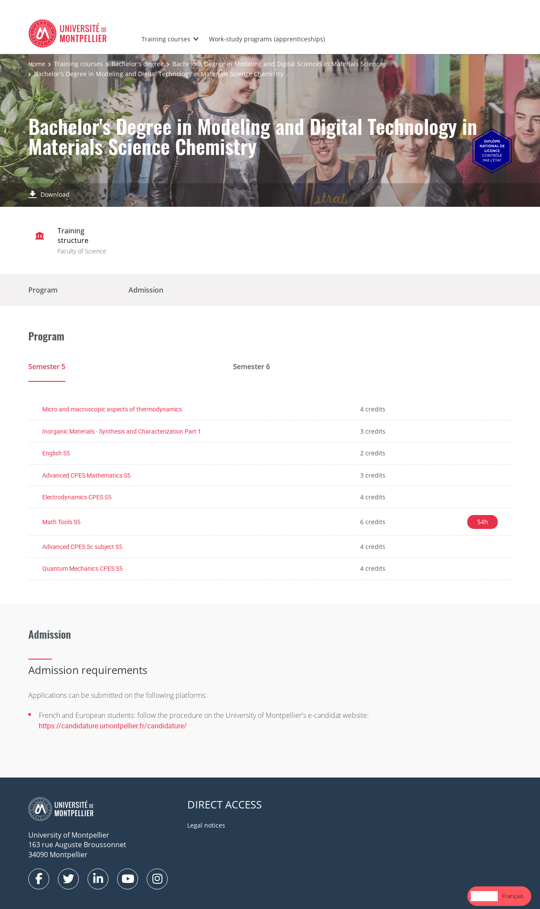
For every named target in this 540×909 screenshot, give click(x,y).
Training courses (166, 39)
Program (42, 290)
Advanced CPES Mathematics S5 (86, 475)
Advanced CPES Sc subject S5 (82, 546)
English (484, 896)
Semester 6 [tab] (251, 366)
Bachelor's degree (137, 64)
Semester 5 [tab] (46, 366)
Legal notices (206, 825)
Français (512, 896)
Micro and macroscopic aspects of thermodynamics (112, 409)
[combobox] (484, 896)
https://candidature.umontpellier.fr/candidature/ (113, 726)
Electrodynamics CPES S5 (76, 497)
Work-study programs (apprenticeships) (267, 39)
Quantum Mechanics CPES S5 (82, 568)
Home (36, 64)
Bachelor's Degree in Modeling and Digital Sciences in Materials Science (277, 64)
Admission (145, 290)
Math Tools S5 (61, 522)
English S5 (56, 453)
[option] (513, 896)
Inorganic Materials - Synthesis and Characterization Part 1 (121, 431)
